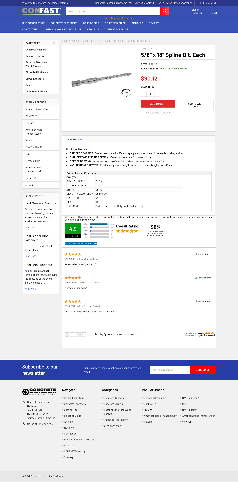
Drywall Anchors (34, 79)
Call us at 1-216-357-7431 (40, 424)
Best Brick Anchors (38, 266)
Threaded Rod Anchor (40, 73)
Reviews (154, 24)
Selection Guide (115, 24)
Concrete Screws (40, 57)
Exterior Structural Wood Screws (40, 65)
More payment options (158, 113)
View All (29, 186)
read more (30, 228)
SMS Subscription (33, 24)
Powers (29, 141)
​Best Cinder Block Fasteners (37, 239)
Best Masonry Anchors (40, 204)
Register (195, 13)
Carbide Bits (91, 24)
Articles (137, 24)
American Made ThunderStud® (33, 132)
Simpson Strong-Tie (36, 110)
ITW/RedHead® (33, 148)
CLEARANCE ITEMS (36, 92)
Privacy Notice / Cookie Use (63, 30)
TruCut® (29, 124)
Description (74, 140)
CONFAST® (31, 117)
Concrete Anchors (40, 50)
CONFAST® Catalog (116, 30)
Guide (28, 86)
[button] (195, 106)
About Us (93, 30)
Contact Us (31, 30)
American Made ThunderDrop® (33, 170)
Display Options (103, 335)
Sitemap (69, 458)
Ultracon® (30, 179)
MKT (27, 155)
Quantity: (147, 87)
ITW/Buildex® (32, 161)
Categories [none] (32, 44)
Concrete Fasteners (64, 24)
